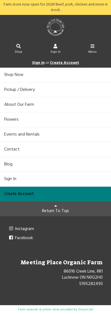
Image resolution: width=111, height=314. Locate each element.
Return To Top (55, 209)
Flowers (11, 119)
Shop (18, 49)
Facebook (20, 238)
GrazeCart (85, 309)
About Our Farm (19, 104)
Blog (8, 164)
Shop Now (14, 74)
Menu (92, 49)
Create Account (64, 63)
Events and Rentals (22, 134)
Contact (12, 149)
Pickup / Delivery (19, 89)
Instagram (21, 229)
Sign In (55, 49)
